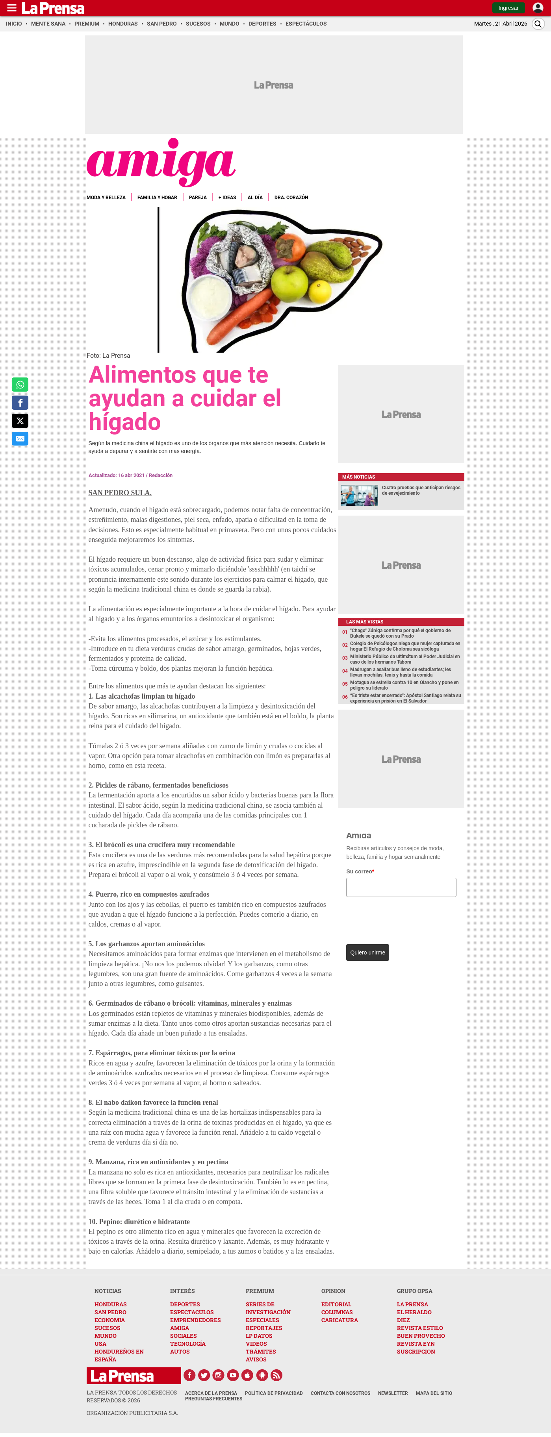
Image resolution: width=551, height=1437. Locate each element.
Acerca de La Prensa (211, 1393)
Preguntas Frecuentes (213, 1399)
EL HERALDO (414, 1312)
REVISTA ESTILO (420, 1328)
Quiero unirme (367, 952)
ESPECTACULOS (192, 1312)
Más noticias (358, 477)
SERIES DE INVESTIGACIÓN (268, 1308)
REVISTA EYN (416, 1343)
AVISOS (256, 1359)
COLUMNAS (337, 1312)
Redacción (161, 475)
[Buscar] (538, 24)
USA (100, 1343)
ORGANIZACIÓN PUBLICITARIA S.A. (132, 1413)
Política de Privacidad (274, 1393)
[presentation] (400, 918)
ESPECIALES (262, 1320)
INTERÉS (182, 1291)
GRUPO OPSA (414, 1291)
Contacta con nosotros (340, 1393)
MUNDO (106, 1335)
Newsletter (393, 1393)
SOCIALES (183, 1335)
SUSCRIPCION (416, 1351)
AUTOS (180, 1351)
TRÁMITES (261, 1351)
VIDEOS (256, 1343)
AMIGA (179, 1328)
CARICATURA (339, 1320)
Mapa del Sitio (434, 1393)
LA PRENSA (412, 1304)
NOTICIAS (108, 1291)
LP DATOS (259, 1335)
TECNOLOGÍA (188, 1343)
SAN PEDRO (110, 1312)
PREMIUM (260, 1291)
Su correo (360, 871)
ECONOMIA (110, 1320)
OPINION (333, 1291)
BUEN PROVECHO (421, 1335)
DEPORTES (185, 1304)
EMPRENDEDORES (195, 1320)
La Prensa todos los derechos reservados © (132, 1396)
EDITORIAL (336, 1304)
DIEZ (403, 1320)
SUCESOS (108, 1328)
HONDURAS (111, 1304)
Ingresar (509, 8)
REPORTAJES (264, 1328)
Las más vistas (364, 622)
